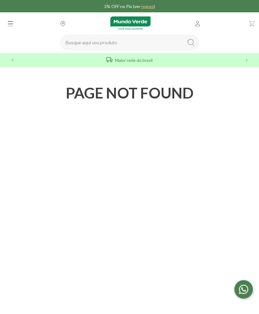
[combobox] (129, 40)
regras (147, 6)
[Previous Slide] (12, 58)
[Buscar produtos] (192, 40)
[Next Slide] (246, 58)
